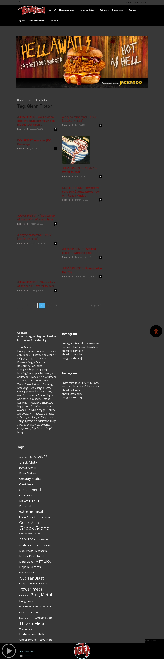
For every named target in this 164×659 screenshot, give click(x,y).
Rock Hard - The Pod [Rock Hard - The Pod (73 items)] (29, 598)
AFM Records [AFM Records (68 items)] (25, 442)
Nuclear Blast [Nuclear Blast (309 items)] (31, 564)
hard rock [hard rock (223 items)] (27, 525)
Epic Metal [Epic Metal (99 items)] (25, 492)
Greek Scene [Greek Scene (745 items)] (34, 514)
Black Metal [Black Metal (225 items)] (28, 448)
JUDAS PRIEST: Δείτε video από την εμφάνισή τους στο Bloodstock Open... (36, 120)
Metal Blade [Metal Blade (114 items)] (26, 547)
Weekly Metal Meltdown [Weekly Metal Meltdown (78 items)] (31, 631)
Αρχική (52, 10)
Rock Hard (22, 129)
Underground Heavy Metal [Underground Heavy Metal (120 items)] (36, 625)
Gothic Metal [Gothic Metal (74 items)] (43, 503)
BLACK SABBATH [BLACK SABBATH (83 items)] (27, 453)
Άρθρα (22, 20)
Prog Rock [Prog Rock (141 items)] (26, 587)
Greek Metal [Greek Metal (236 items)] (29, 508)
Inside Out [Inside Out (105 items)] (25, 531)
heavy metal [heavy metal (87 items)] (44, 525)
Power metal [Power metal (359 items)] (31, 575)
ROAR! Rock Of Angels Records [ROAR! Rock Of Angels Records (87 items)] (35, 592)
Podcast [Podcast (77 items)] (43, 569)
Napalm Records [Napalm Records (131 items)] (30, 553)
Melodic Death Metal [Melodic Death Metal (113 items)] (31, 542)
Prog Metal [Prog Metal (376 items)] (41, 580)
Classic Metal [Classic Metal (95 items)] (26, 470)
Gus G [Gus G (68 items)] (38, 519)
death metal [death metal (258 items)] (30, 475)
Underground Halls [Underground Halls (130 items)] (31, 620)
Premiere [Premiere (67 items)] (23, 581)
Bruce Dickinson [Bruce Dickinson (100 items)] (28, 459)
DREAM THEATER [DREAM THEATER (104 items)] (29, 486)
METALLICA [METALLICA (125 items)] (43, 547)
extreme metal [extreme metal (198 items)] (31, 497)
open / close (150, 641)
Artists (104, 10)
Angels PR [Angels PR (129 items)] (40, 442)
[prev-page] (20, 291)
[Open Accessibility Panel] (156, 331)
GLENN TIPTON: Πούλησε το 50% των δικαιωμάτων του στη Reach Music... (80, 191)
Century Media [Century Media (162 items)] (30, 464)
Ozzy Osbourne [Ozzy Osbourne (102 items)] (28, 569)
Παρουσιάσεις (68, 10)
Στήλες (134, 10)
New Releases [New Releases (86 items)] (26, 558)
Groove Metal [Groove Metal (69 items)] (26, 519)
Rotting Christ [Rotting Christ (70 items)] (25, 603)
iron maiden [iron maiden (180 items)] (43, 531)
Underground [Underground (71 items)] (25, 614)
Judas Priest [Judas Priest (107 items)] (26, 536)
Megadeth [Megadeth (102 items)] (41, 536)
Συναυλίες (119, 10)
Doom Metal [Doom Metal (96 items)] (26, 481)
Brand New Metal (37, 20)
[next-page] (56, 291)
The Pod (53, 20)
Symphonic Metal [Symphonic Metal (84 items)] (43, 603)
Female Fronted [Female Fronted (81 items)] (27, 503)
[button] (19, 2)
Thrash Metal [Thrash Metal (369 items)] (32, 609)
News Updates (88, 10)
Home (20, 100)
